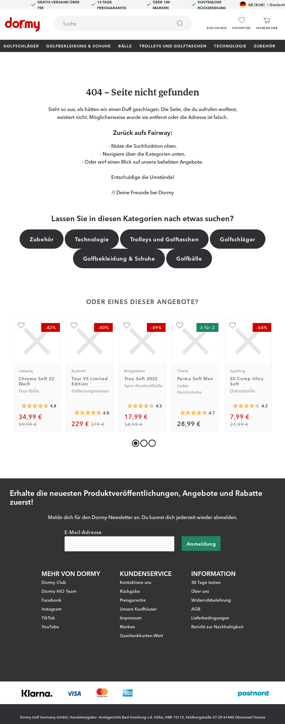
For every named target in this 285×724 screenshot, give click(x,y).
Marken (127, 627)
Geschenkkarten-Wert (141, 636)
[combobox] (123, 23)
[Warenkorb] (267, 23)
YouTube (50, 627)
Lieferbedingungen (210, 618)
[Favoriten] (241, 23)
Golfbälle (189, 258)
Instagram (52, 609)
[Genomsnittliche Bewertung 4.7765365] (35, 406)
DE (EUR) (262, 5)
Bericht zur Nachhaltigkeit (217, 627)
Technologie (230, 45)
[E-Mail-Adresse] (119, 544)
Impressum (131, 618)
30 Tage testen (206, 582)
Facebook (51, 600)
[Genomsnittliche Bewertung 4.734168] (193, 412)
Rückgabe (130, 591)
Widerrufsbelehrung (211, 600)
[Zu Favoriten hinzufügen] (21, 325)
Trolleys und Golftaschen (172, 45)
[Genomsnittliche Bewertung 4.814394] (88, 412)
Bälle (125, 45)
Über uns (200, 591)
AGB (195, 609)
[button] (216, 21)
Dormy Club (54, 582)
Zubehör (264, 45)
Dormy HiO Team (59, 591)
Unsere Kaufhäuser (138, 609)
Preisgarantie (133, 600)
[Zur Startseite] (22, 24)
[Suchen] (180, 23)
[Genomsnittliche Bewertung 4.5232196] (141, 406)
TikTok (48, 618)
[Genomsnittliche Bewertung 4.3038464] (246, 406)
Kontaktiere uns (135, 582)
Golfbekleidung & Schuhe (78, 45)
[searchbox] (109, 23)
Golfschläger (21, 45)
